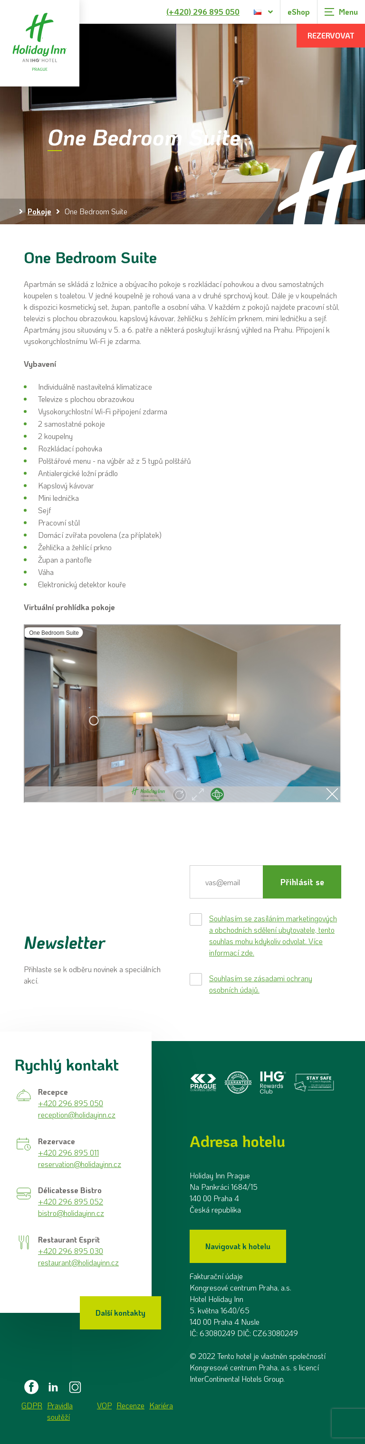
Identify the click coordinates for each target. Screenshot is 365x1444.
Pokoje (39, 211)
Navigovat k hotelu (237, 1246)
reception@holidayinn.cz (76, 1114)
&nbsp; (182, 713)
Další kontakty (120, 1313)
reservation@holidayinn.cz (79, 1164)
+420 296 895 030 (70, 1251)
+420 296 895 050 (70, 1103)
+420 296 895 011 (68, 1152)
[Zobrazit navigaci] (341, 12)
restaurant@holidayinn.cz (78, 1262)
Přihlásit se (302, 882)
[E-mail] (226, 882)
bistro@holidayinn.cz (71, 1213)
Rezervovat (331, 35)
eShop (299, 12)
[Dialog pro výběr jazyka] (263, 12)
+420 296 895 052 (70, 1201)
